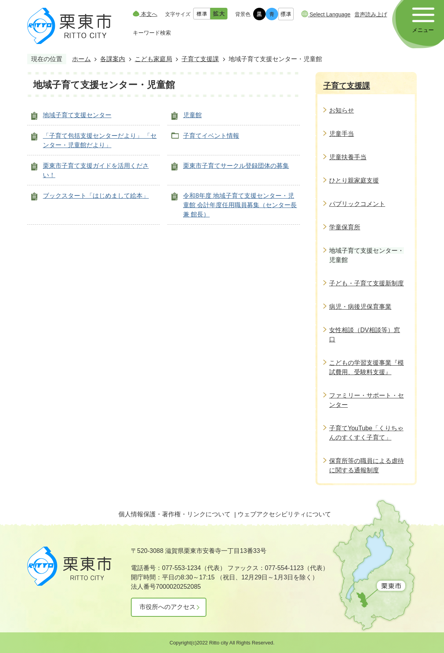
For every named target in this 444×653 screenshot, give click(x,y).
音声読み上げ (370, 14)
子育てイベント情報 (211, 135)
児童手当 (341, 133)
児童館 (192, 115)
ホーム (81, 59)
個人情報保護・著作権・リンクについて (174, 514)
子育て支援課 (200, 59)
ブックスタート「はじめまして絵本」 (96, 195)
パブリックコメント (357, 204)
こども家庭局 (153, 59)
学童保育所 (344, 227)
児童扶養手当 (347, 157)
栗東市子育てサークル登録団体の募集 (236, 165)
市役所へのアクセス (167, 607)
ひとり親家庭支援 (354, 180)
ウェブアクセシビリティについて (284, 514)
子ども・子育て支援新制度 (366, 283)
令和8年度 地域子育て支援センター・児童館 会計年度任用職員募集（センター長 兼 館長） (240, 205)
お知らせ (341, 110)
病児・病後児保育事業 (360, 306)
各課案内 (112, 59)
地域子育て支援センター (77, 115)
